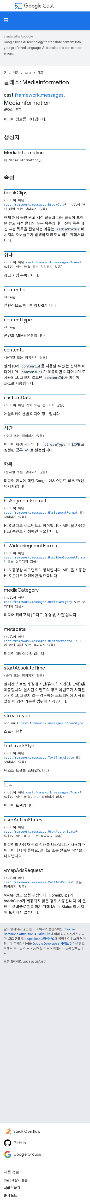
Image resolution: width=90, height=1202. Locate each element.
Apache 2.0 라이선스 (41, 939)
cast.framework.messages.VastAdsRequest (39, 882)
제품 (16, 72)
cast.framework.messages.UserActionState (40, 831)
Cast (39, 6)
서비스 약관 (12, 1188)
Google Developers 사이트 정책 (54, 943)
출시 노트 (10, 1195)
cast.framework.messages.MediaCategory (38, 602)
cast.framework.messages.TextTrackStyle (39, 757)
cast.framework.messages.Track (53, 792)
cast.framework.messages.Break (53, 262)
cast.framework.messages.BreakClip (34, 204)
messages (52, 95)
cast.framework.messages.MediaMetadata (38, 641)
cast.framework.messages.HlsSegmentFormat (41, 512)
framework (27, 95)
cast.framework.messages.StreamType (51, 723)
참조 (40, 72)
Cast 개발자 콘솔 (16, 1180)
